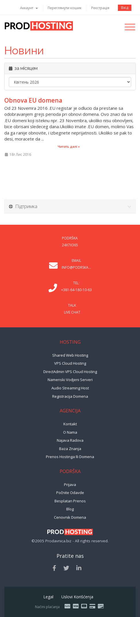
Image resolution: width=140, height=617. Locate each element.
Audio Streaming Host (70, 388)
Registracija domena (70, 396)
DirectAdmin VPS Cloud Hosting (70, 371)
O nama (70, 432)
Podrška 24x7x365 (70, 241)
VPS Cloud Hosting (70, 363)
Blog (70, 509)
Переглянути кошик (64, 7)
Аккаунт (29, 7)
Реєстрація (100, 7)
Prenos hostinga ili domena (70, 456)
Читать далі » (69, 146)
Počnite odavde (70, 492)
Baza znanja (70, 448)
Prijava (70, 484)
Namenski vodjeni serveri (70, 379)
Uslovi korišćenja (77, 596)
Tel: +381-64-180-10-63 (76, 286)
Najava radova (70, 440)
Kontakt (70, 423)
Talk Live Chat (72, 309)
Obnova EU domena (33, 100)
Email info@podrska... (76, 264)
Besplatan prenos (70, 500)
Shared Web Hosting (70, 355)
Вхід (124, 7)
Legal (48, 596)
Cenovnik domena (70, 517)
